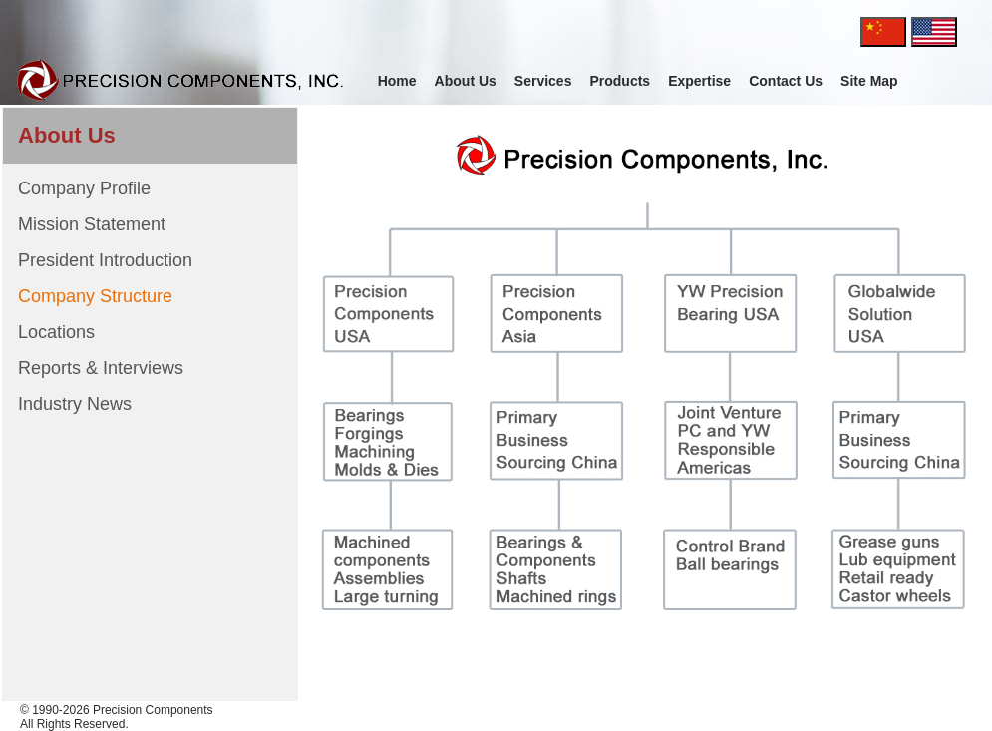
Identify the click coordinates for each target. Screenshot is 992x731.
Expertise (699, 81)
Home (397, 81)
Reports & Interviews (100, 368)
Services (543, 81)
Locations (56, 332)
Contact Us (786, 81)
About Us (465, 81)
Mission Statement (91, 224)
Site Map (869, 81)
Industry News (75, 404)
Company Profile (84, 188)
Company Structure (95, 296)
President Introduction (105, 260)
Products (619, 81)
